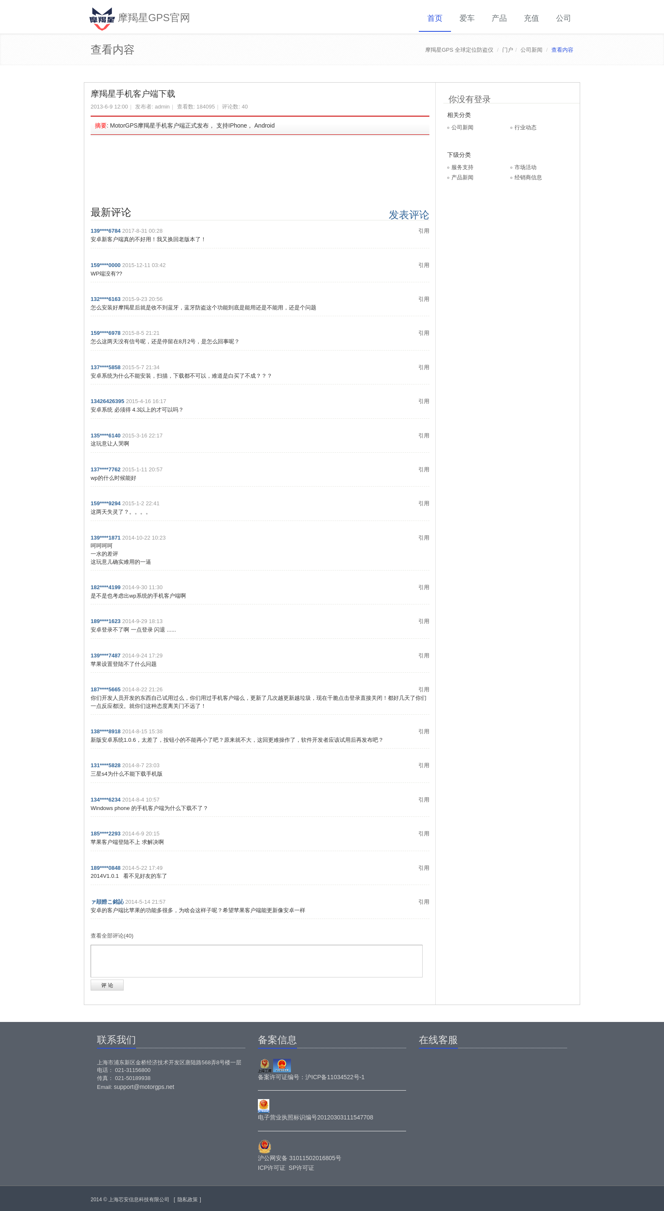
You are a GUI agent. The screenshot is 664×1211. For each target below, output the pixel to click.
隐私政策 (187, 1200)
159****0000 (106, 265)
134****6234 (106, 799)
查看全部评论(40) (112, 936)
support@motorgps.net (144, 1086)
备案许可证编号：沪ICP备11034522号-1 (311, 1077)
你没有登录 (469, 99)
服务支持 (462, 167)
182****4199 (106, 587)
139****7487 (106, 655)
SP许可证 (302, 1167)
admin (162, 106)
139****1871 (106, 538)
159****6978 (106, 333)
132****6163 (106, 299)
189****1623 (106, 621)
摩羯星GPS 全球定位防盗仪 (459, 50)
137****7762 (106, 469)
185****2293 (106, 833)
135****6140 (106, 435)
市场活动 (526, 167)
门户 (507, 50)
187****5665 (106, 689)
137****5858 (106, 367)
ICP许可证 (271, 1167)
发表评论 (409, 214)
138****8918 (106, 731)
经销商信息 (528, 177)
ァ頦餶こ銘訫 (107, 902)
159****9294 (106, 503)
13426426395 (108, 401)
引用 (423, 231)
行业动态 (526, 127)
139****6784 (106, 231)
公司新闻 (531, 50)
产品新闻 (462, 177)
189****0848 (106, 868)
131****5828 (106, 765)
